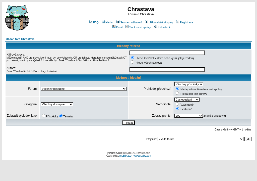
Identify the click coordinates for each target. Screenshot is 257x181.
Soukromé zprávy (138, 27)
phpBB (121, 153)
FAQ (94, 22)
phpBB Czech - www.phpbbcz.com (135, 155)
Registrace (184, 22)
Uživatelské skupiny (159, 22)
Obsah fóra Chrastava (20, 38)
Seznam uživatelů (129, 22)
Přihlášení (162, 27)
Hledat (107, 22)
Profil (117, 27)
